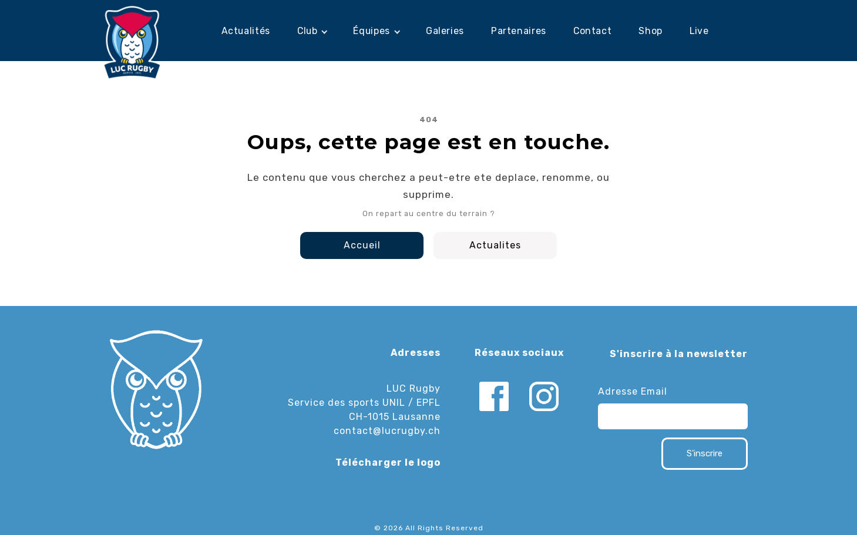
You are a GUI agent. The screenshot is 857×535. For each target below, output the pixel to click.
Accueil (362, 245)
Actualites (495, 245)
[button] (312, 31)
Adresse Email (632, 391)
